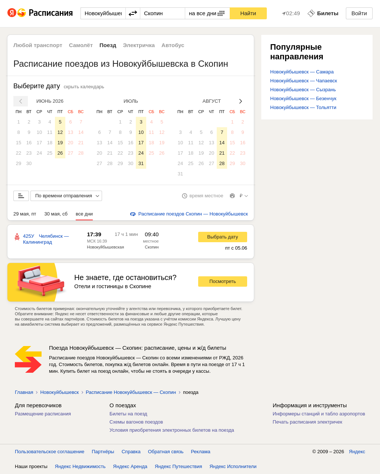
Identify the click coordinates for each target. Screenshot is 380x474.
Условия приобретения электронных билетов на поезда (171, 430)
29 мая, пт (24, 214)
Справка (131, 451)
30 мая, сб (56, 214)
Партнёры (103, 451)
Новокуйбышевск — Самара (302, 72)
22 (18, 153)
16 (29, 142)
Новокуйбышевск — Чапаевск (303, 80)
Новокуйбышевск (59, 392)
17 (39, 142)
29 (18, 163)
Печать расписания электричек (307, 422)
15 (18, 142)
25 (49, 153)
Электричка (139, 45)
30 (29, 163)
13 (70, 132)
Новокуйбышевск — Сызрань (303, 89)
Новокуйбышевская (105, 247)
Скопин (151, 247)
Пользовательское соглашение (49, 451)
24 (39, 153)
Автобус (172, 45)
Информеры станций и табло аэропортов (319, 414)
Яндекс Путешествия (178, 466)
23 (29, 153)
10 (39, 132)
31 (141, 163)
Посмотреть (222, 281)
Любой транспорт (37, 45)
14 (80, 132)
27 (70, 153)
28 (80, 153)
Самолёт (81, 45)
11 (49, 132)
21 (80, 142)
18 (49, 142)
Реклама (200, 451)
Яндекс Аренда (130, 466)
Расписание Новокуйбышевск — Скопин (131, 392)
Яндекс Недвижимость (80, 466)
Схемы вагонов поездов (136, 422)
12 (60, 132)
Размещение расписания (43, 414)
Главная (24, 392)
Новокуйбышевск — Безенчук (303, 98)
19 (60, 142)
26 (60, 153)
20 (70, 142)
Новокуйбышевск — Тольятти (303, 107)
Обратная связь (166, 451)
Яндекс (357, 451)
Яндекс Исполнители (233, 466)
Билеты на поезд (128, 414)
